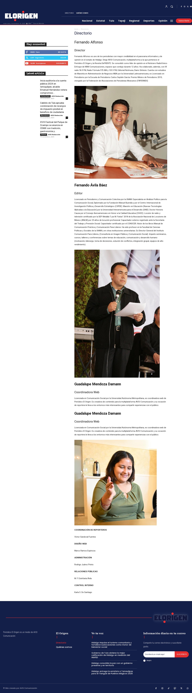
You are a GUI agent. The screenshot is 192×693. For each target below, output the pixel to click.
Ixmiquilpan (45, 96)
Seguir (63, 58)
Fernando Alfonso (88, 42)
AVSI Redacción (58, 96)
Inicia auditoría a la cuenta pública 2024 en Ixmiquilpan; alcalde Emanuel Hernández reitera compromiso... (53, 86)
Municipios (45, 115)
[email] (159, 654)
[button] (172, 6)
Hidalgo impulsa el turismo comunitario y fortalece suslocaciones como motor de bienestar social (111, 644)
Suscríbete (182, 654)
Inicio (76, 29)
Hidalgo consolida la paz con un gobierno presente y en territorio (112, 664)
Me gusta (62, 52)
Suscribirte (61, 63)
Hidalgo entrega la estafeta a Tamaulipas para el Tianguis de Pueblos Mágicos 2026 (112, 672)
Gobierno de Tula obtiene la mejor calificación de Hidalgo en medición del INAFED (110, 655)
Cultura (43, 134)
